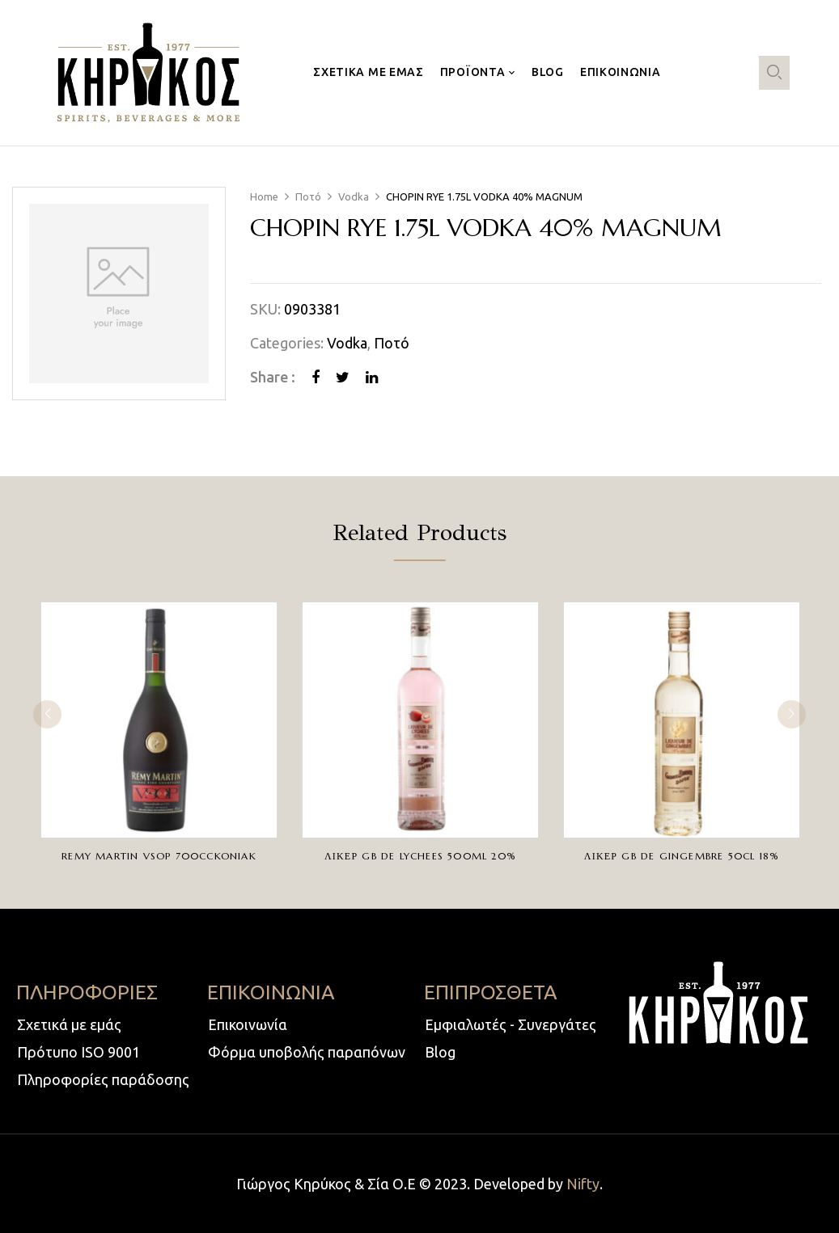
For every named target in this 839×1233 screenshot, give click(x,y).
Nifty (583, 1184)
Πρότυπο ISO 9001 (78, 1052)
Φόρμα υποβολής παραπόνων (306, 1052)
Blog (440, 1052)
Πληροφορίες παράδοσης (103, 1079)
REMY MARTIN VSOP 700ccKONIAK (158, 856)
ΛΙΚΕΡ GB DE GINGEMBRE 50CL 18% (681, 856)
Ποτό (308, 196)
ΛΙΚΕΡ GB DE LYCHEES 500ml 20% (420, 856)
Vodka (353, 196)
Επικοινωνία (247, 1024)
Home (264, 196)
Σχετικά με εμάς (69, 1024)
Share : (272, 377)
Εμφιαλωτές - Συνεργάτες (510, 1024)
